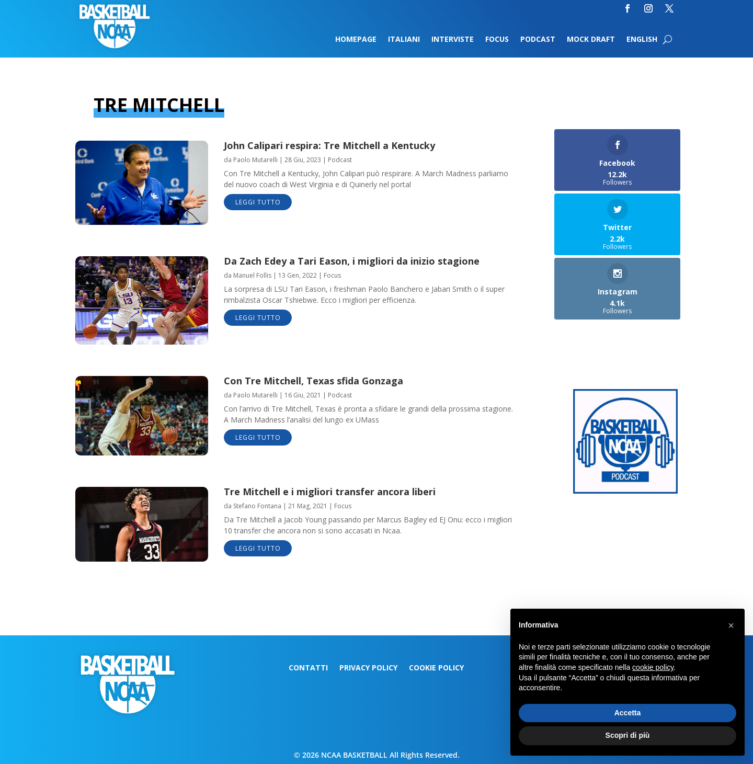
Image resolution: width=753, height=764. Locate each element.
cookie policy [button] (653, 667)
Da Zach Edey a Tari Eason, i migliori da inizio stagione (352, 261)
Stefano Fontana (257, 505)
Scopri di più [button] (628, 735)
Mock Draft (591, 40)
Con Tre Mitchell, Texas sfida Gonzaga (313, 380)
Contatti (308, 668)
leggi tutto (258, 202)
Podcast (537, 40)
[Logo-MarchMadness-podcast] (625, 491)
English (641, 40)
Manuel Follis (252, 275)
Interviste (452, 40)
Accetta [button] (627, 713)
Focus (497, 40)
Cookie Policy (436, 668)
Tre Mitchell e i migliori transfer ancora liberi (330, 491)
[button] (731, 625)
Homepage (355, 40)
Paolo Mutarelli (255, 159)
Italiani (404, 40)
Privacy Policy (368, 668)
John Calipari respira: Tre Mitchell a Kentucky (329, 145)
